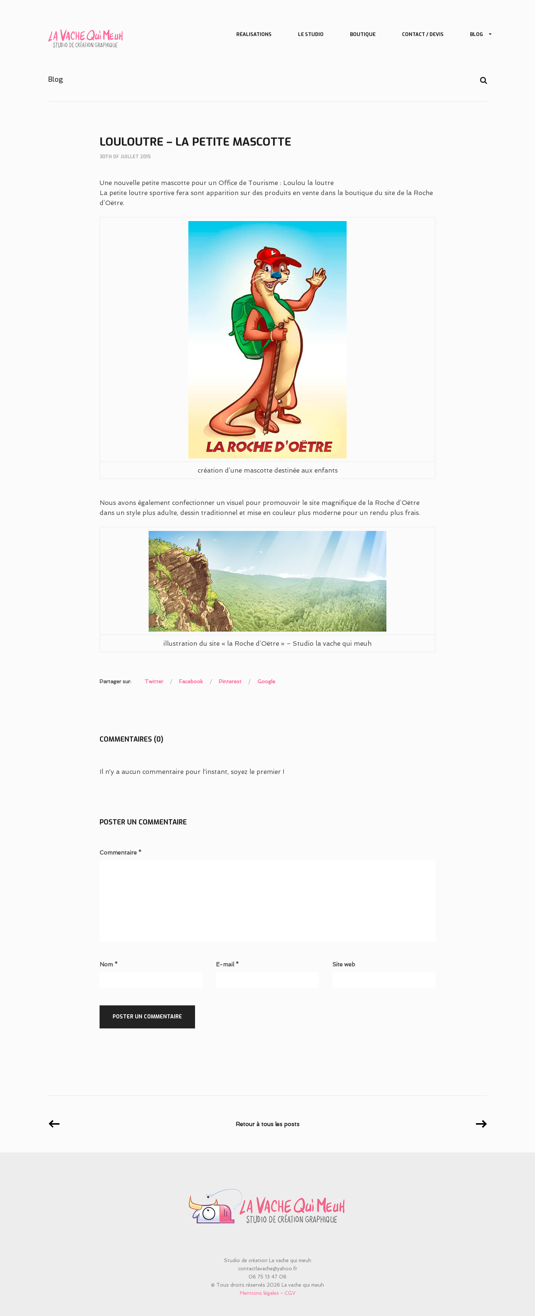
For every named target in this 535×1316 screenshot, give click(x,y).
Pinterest (230, 681)
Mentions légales (259, 1293)
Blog (478, 34)
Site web (344, 964)
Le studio (311, 34)
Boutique (363, 34)
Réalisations (254, 34)
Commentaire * (121, 853)
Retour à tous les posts (267, 1124)
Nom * (109, 964)
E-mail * (227, 964)
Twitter (154, 681)
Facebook (191, 681)
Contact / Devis (423, 34)
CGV (290, 1293)
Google (266, 681)
